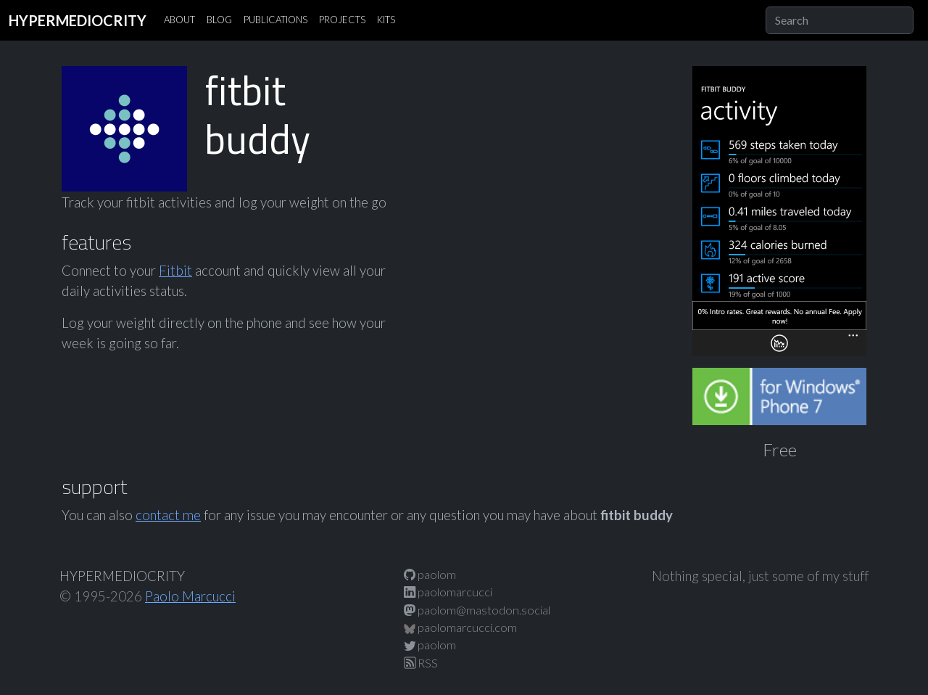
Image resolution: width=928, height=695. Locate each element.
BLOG (219, 19)
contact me (168, 515)
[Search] (840, 20)
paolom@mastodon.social (477, 610)
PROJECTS (342, 19)
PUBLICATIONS (275, 19)
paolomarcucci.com (460, 627)
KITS (386, 19)
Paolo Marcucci (190, 596)
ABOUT (179, 19)
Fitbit (175, 271)
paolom (430, 574)
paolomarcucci (448, 592)
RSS (421, 663)
